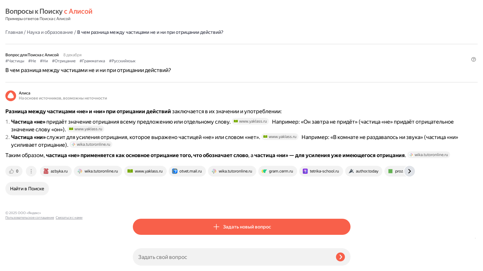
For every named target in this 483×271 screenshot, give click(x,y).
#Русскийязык (249, 50)
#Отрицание (191, 50)
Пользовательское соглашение (29, 258)
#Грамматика (219, 50)
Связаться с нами (18, 263)
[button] (346, 62)
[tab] (142, 202)
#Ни (171, 50)
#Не (159, 50)
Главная (141, 14)
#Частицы (142, 50)
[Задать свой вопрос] (231, 257)
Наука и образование (177, 14)
